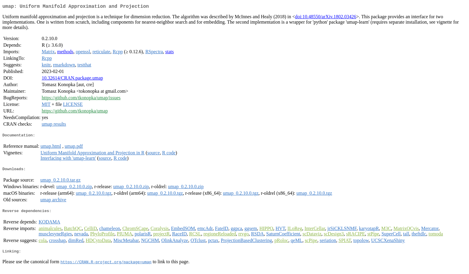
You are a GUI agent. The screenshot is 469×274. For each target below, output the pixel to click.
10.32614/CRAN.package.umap (72, 79)
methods (65, 52)
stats (169, 52)
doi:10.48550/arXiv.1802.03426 (325, 17)
